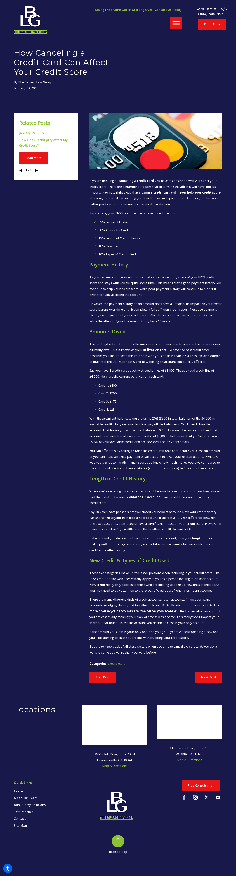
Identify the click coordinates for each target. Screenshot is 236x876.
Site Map (20, 825)
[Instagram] (195, 797)
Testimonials (23, 812)
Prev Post (103, 677)
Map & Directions (114, 766)
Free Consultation (201, 785)
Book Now (212, 24)
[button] (7, 868)
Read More (33, 158)
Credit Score (117, 663)
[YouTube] (218, 797)
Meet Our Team (26, 798)
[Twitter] (206, 797)
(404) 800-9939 (212, 14)
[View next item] (36, 170)
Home (18, 791)
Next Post (208, 677)
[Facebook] (184, 797)
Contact (20, 818)
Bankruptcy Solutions (30, 805)
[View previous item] (20, 170)
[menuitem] (48, 791)
